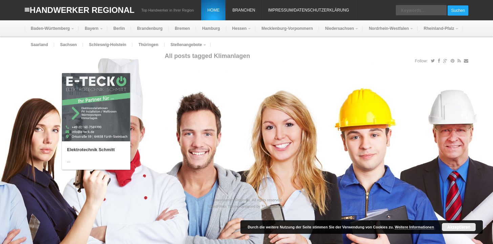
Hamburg (211, 28)
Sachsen (68, 44)
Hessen (239, 31)
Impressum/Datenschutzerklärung (308, 10)
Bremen (182, 28)
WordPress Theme (223, 206)
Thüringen (148, 44)
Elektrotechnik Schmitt (91, 149)
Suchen (458, 10)
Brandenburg (150, 28)
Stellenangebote (186, 47)
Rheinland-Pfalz (438, 31)
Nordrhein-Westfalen (388, 31)
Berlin (119, 28)
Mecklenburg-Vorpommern (287, 28)
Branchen (243, 10)
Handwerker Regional (82, 10)
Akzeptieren (458, 227)
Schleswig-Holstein (107, 44)
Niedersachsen (339, 31)
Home (213, 10)
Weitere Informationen (414, 227)
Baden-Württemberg (49, 31)
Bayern (91, 31)
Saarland (39, 44)
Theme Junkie (273, 206)
